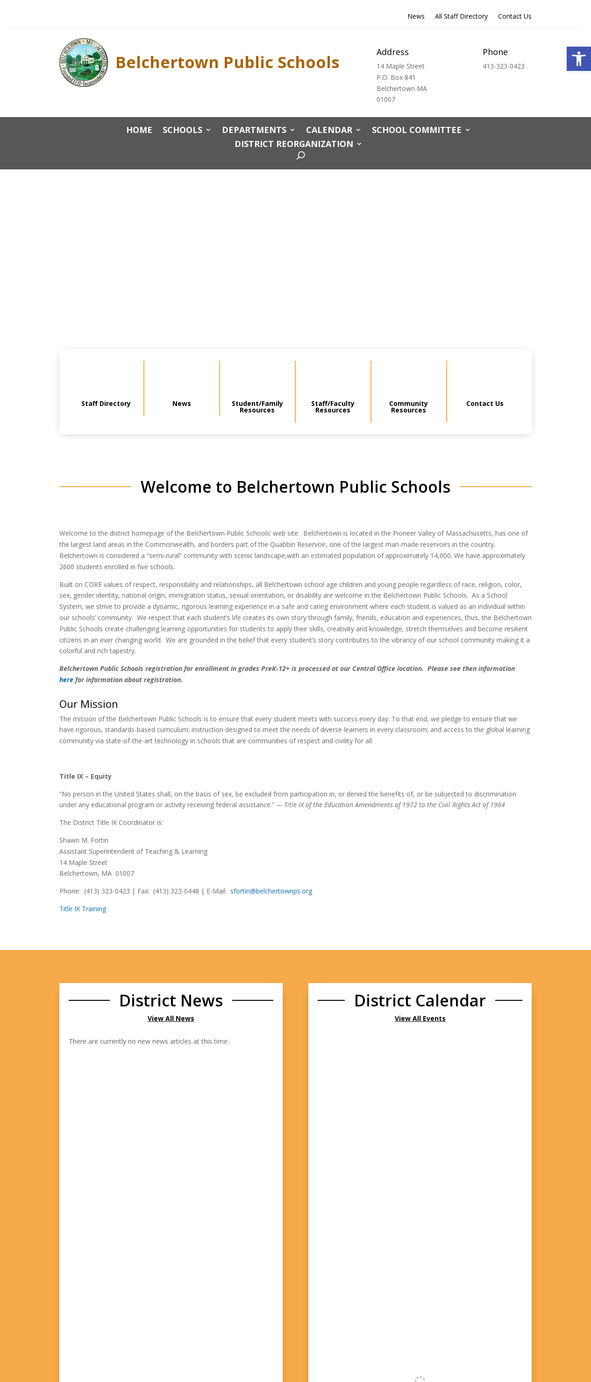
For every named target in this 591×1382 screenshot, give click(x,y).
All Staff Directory (461, 17)
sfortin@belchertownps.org (271, 890)
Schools (182, 130)
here (66, 679)
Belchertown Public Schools (227, 62)
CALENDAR (329, 130)
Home (139, 130)
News (416, 17)
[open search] (298, 156)
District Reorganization (294, 144)
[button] (579, 59)
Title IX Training (82, 908)
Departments (254, 130)
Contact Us (515, 17)
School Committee (417, 130)
